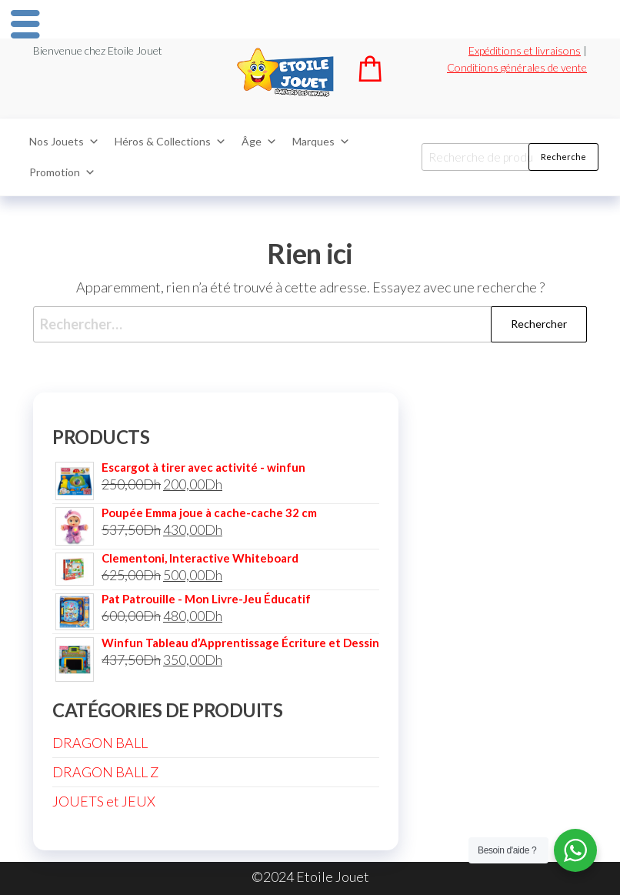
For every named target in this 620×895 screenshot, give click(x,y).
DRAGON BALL (100, 742)
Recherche (563, 157)
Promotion (62, 172)
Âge (259, 141)
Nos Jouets (64, 141)
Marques (321, 141)
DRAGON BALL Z (105, 771)
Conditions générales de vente (517, 67)
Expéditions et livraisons (524, 50)
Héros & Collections (170, 141)
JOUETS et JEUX (103, 801)
